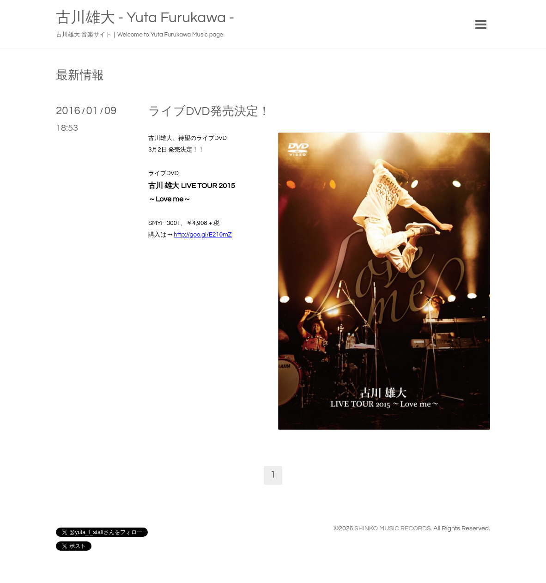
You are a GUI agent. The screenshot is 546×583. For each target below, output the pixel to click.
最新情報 (80, 75)
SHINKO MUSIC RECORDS (392, 528)
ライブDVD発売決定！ (209, 111)
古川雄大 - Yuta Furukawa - (145, 17)
